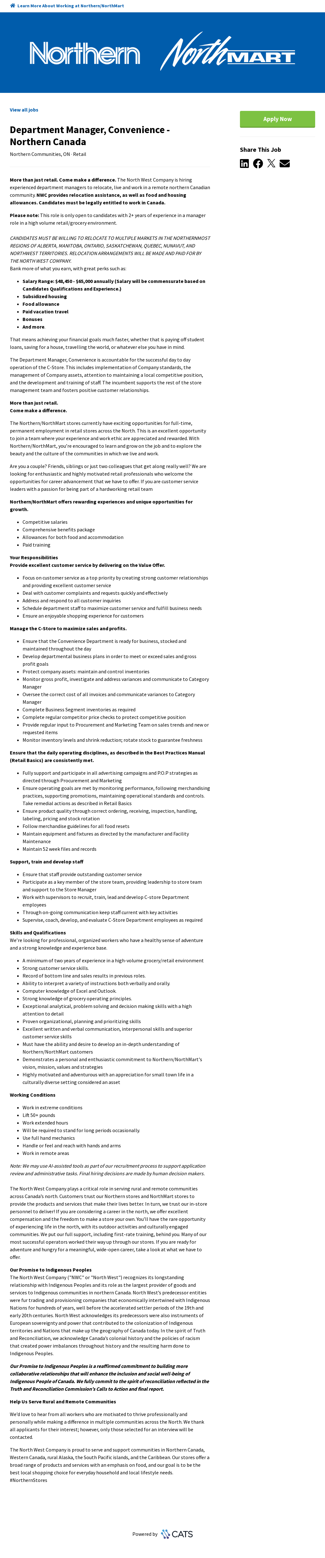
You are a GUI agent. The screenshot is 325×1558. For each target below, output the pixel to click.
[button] (246, 163)
